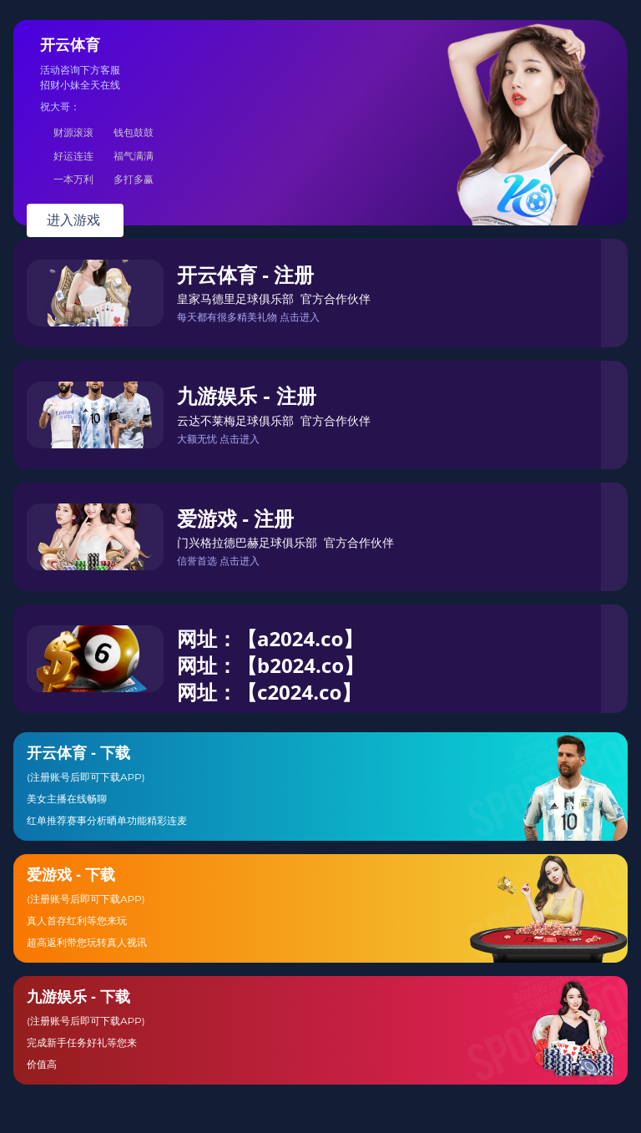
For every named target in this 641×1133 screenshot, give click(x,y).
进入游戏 (75, 220)
